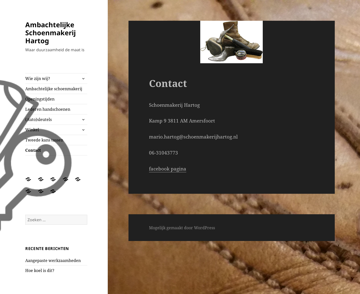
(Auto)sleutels (38, 119)
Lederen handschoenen (47, 109)
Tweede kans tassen (44, 140)
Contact (33, 150)
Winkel (32, 129)
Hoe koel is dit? (39, 270)
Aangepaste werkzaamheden (53, 260)
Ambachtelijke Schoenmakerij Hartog (50, 32)
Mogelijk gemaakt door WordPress (182, 227)
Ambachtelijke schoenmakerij (53, 89)
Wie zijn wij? (37, 78)
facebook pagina (167, 169)
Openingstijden (39, 99)
